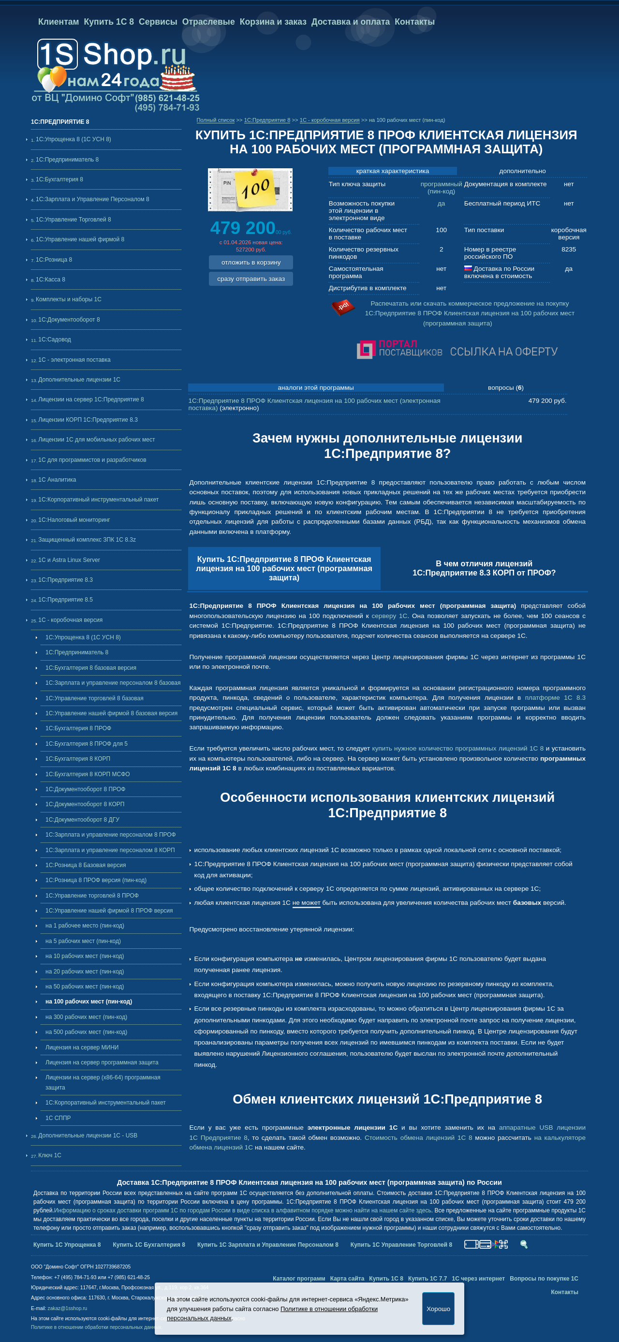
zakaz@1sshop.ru (68, 1308)
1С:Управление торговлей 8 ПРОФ (92, 895)
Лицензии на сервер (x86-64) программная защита (103, 1082)
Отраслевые (208, 22)
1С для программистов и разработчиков (92, 460)
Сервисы (158, 22)
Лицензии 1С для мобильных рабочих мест (96, 439)
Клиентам (58, 22)
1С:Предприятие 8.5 (65, 599)
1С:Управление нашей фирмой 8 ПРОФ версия (109, 910)
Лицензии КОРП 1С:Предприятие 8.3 (88, 419)
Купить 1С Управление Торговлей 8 (401, 1244)
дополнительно (522, 171)
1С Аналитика (57, 479)
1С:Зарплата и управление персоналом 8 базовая (113, 682)
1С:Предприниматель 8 (67, 159)
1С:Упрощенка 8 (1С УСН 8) (73, 139)
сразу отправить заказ (251, 278)
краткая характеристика (392, 171)
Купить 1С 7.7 (427, 1278)
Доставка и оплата (350, 22)
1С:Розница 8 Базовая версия (85, 865)
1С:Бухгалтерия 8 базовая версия (90, 667)
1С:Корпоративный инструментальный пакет (98, 499)
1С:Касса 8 (50, 279)
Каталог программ (299, 1278)
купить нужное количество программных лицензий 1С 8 (458, 748)
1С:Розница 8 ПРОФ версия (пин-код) (96, 880)
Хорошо (438, 1309)
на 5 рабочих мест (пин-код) (83, 941)
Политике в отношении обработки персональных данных (96, 1327)
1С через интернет (478, 1278)
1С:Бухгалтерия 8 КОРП (77, 758)
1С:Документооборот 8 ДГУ (82, 819)
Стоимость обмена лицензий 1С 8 (418, 1137)
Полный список (216, 120)
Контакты (415, 22)
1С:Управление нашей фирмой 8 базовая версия (111, 713)
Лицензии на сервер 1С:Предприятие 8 (91, 399)
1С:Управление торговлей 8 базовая (94, 698)
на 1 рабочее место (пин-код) (84, 925)
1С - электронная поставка (74, 359)
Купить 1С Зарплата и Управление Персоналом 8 (268, 1244)
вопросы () (506, 387)
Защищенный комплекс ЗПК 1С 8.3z (87, 539)
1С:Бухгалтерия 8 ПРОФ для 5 (86, 743)
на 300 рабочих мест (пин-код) (86, 1017)
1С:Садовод (54, 339)
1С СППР (58, 1118)
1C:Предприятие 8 (267, 120)
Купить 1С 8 (109, 22)
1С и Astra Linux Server (69, 560)
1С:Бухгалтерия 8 (59, 179)
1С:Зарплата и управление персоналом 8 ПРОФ (110, 834)
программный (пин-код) (441, 187)
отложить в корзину (251, 262)
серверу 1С (389, 615)
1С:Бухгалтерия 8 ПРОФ (78, 728)
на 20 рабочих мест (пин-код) (84, 971)
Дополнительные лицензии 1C (79, 379)
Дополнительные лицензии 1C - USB (87, 1135)
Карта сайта (347, 1278)
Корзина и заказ (273, 22)
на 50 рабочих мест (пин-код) (84, 986)
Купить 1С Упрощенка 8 (67, 1244)
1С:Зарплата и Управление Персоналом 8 (92, 199)
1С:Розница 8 (54, 259)
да (441, 203)
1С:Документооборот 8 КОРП (84, 804)
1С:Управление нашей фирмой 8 (80, 239)
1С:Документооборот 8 (69, 319)
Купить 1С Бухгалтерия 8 (149, 1244)
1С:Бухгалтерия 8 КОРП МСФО (87, 774)
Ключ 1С (49, 1155)
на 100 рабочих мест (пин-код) (88, 1001)
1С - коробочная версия (70, 620)
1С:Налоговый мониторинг (74, 519)
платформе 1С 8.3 (555, 697)
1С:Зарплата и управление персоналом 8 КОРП (110, 850)
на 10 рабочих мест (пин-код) (84, 956)
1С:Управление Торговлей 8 (73, 219)
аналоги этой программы (316, 387)
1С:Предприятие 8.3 (65, 579)
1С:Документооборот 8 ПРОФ (85, 789)
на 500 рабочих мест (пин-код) (86, 1032)
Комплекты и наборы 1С (69, 299)
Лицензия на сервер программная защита (102, 1062)
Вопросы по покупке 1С (544, 1278)
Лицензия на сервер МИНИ (81, 1047)
